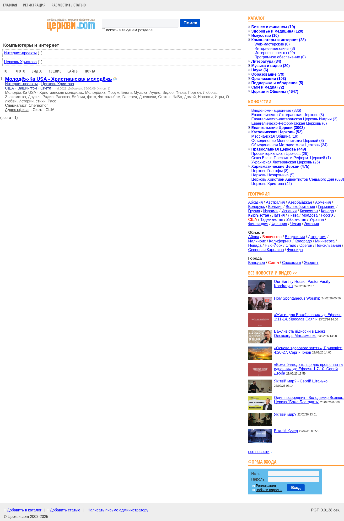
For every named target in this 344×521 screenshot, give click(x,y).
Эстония (311, 224)
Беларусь (256, 207)
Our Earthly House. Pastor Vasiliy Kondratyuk (302, 284)
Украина (316, 220)
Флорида (295, 250)
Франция (279, 224)
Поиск (190, 22)
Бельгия (275, 207)
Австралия (275, 202)
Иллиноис (257, 241)
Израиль (270, 211)
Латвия (278, 215)
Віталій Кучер (286, 431)
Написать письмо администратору (117, 510)
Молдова (310, 215)
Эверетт (311, 263)
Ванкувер (256, 263)
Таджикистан (271, 220)
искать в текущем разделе (127, 30)
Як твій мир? (285, 414)
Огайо (290, 245)
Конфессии (259, 101)
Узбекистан (296, 220)
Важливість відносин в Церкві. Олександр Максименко (301, 333)
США (9, 88)
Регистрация (34, 5)
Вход (296, 488)
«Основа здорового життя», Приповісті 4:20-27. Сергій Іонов (308, 350)
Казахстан (309, 211)
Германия (326, 207)
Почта (90, 71)
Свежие (55, 71)
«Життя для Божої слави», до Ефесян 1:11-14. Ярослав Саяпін (307, 317)
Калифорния (280, 241)
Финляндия (258, 224)
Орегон (305, 245)
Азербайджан (300, 202)
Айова (253, 237)
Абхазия (255, 202)
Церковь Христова (20, 62)
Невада (255, 245)
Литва (293, 215)
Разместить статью (69, 5)
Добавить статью (65, 510)
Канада (327, 211)
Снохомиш (291, 263)
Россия (327, 215)
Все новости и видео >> (272, 272)
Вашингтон (27, 88)
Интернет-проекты (20, 53)
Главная (10, 5)
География (259, 193)
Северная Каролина (266, 250)
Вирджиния (295, 237)
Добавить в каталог (24, 510)
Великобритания (300, 207)
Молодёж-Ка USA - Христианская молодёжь (58, 79)
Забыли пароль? (269, 490)
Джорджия (317, 237)
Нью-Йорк (273, 245)
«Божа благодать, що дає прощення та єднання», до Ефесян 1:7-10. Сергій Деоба (308, 369)
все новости (258, 452)
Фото (20, 71)
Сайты (73, 71)
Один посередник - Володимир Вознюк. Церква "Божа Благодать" (309, 400)
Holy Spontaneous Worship (297, 298)
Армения (323, 202)
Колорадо (303, 241)
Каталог (256, 18)
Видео (37, 71)
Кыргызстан (258, 215)
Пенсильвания (328, 245)
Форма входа (262, 462)
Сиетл (45, 88)
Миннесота (325, 241)
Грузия (254, 211)
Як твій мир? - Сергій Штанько (301, 381)
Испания (289, 211)
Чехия (295, 224)
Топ (6, 71)
